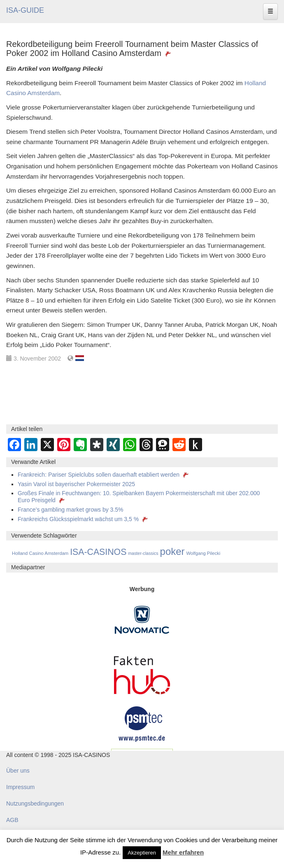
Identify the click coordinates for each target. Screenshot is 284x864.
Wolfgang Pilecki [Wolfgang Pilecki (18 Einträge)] (203, 553)
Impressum (20, 787)
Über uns (18, 770)
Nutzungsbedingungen (35, 803)
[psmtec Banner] (142, 723)
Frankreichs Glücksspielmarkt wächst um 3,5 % (83, 519)
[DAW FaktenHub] (142, 672)
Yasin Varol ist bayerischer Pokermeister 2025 (76, 484)
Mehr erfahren (183, 852)
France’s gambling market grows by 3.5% (70, 509)
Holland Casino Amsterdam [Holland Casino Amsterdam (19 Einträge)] (40, 553)
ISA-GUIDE (25, 10)
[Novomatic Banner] (142, 619)
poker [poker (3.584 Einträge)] (172, 551)
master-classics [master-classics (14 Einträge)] (143, 553)
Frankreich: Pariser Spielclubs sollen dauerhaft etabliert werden (104, 474)
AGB (12, 820)
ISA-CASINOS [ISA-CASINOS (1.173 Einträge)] (98, 552)
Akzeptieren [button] (142, 853)
